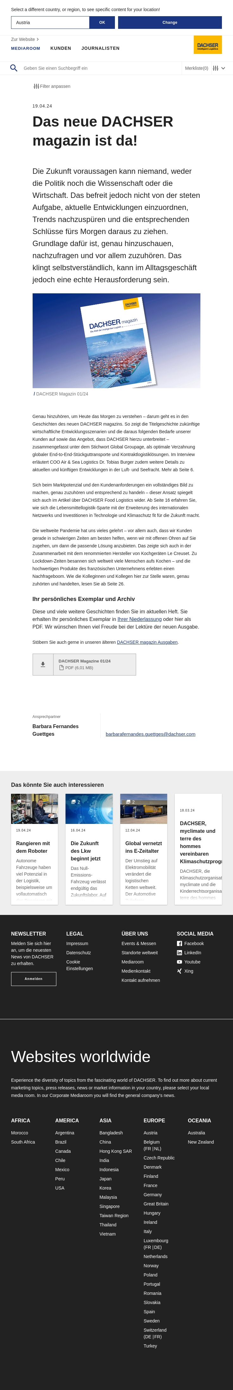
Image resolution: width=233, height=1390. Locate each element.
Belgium (152, 1142)
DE (157, 1247)
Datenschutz (78, 952)
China (105, 1142)
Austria (151, 1132)
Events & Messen (139, 943)
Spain (149, 1311)
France (151, 1185)
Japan (105, 1178)
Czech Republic (159, 1157)
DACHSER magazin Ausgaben (147, 642)
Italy (148, 1231)
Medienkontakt (136, 971)
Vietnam (107, 1234)
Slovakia (152, 1302)
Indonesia (109, 1169)
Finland (151, 1176)
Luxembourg (156, 1240)
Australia (196, 1132)
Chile (60, 1160)
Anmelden (33, 979)
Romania (152, 1293)
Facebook (190, 943)
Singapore (109, 1206)
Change (169, 22)
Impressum (77, 943)
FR (148, 1148)
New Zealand (201, 1142)
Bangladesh (111, 1132)
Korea (105, 1188)
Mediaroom (26, 48)
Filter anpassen (52, 86)
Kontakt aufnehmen (141, 980)
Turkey (150, 1345)
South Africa (23, 1142)
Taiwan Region (114, 1215)
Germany (153, 1194)
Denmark (153, 1167)
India (104, 1160)
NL (157, 1148)
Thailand (107, 1224)
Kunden (62, 48)
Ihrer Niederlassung (139, 619)
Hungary (152, 1213)
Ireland (150, 1222)
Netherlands (156, 1256)
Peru (60, 1178)
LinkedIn (189, 952)
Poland (151, 1274)
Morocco (19, 1132)
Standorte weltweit (140, 952)
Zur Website (26, 39)
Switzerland (155, 1330)
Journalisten (102, 48)
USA (60, 1188)
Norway (151, 1265)
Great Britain (156, 1203)
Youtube (189, 961)
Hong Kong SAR (115, 1151)
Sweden (152, 1320)
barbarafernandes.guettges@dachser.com (148, 734)
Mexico (62, 1169)
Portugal (152, 1284)
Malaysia (108, 1197)
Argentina (64, 1132)
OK (102, 22)
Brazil (60, 1142)
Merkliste (196, 68)
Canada (63, 1151)
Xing (185, 971)
